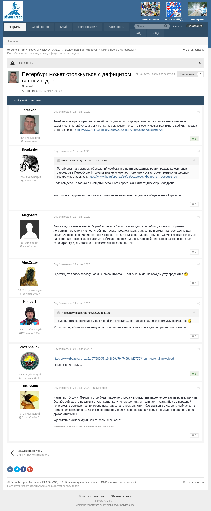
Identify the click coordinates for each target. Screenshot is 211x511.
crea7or (36, 90)
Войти (177, 26)
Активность (116, 27)
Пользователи (87, 27)
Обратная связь (121, 496)
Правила (12, 41)
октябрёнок (29, 347)
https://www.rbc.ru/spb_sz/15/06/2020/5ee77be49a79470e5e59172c (119, 129)
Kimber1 (29, 302)
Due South (29, 386)
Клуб (63, 27)
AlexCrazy (30, 262)
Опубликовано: (73, 111)
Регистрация (194, 25)
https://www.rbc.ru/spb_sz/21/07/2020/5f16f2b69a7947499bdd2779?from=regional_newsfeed (114, 358)
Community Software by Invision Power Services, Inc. (105, 505)
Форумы (14, 27)
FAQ (138, 33)
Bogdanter (29, 149)
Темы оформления (93, 496)
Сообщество (40, 27)
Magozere (29, 215)
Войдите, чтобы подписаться (157, 73)
